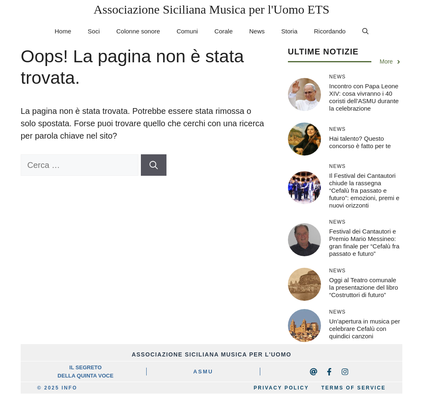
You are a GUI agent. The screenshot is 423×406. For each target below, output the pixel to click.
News (257, 31)
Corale (223, 31)
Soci (94, 31)
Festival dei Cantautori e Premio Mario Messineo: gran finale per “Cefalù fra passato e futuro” (364, 242)
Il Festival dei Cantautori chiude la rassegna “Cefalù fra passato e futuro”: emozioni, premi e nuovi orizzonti (364, 190)
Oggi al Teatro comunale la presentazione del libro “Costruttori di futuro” (363, 287)
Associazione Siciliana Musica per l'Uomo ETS (211, 9)
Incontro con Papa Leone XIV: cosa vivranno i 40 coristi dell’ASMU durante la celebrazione (364, 97)
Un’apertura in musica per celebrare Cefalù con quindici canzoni (364, 329)
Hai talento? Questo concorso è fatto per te (360, 142)
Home (63, 31)
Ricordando (330, 31)
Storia (289, 31)
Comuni (187, 31)
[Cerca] (153, 165)
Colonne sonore (138, 31)
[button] (365, 31)
